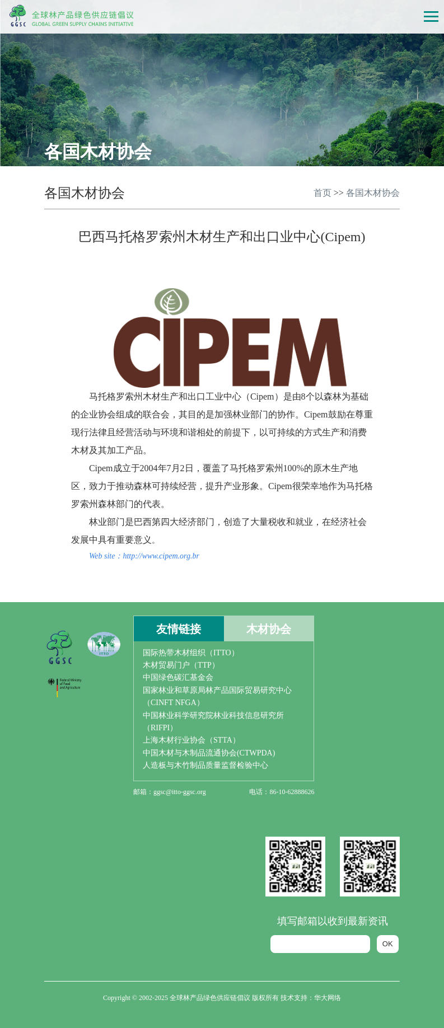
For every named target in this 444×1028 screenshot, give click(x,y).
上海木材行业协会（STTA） (191, 740)
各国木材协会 (373, 193)
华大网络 (327, 998)
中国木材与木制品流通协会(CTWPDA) (209, 753)
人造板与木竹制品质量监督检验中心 (205, 765)
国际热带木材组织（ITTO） (191, 653)
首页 (322, 193)
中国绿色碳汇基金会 (178, 677)
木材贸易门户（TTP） (181, 665)
